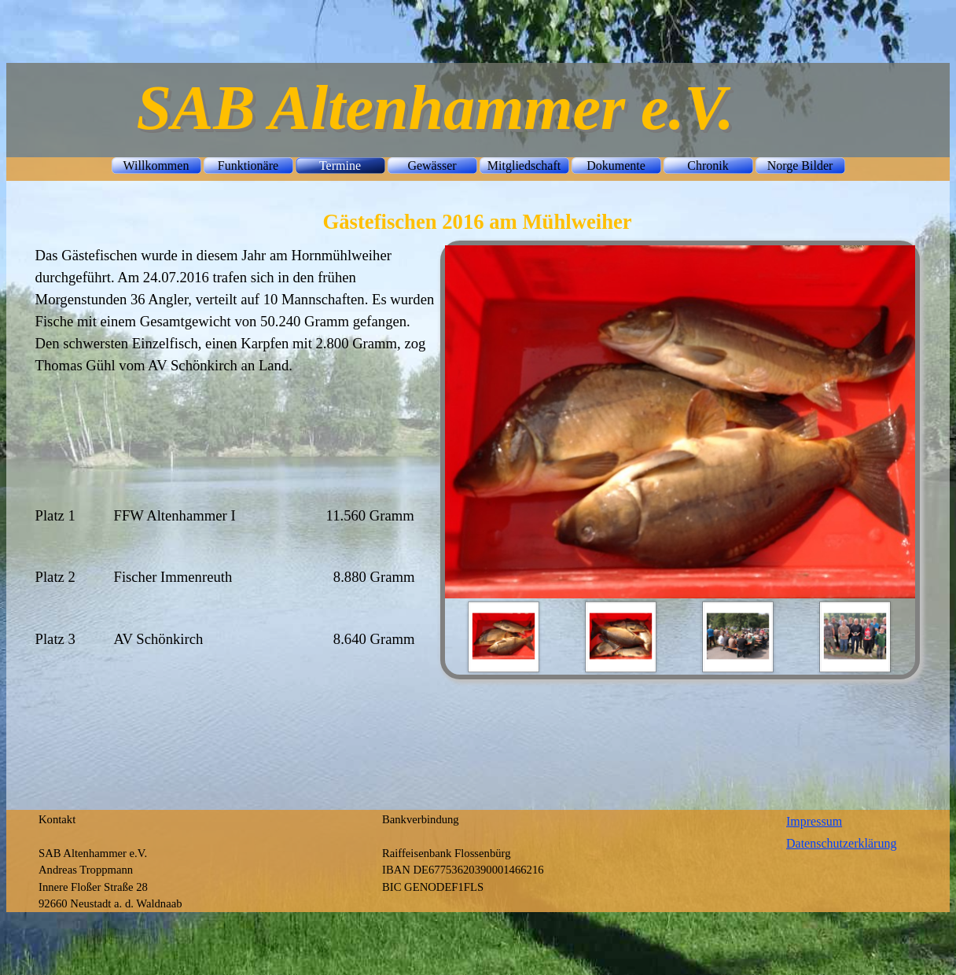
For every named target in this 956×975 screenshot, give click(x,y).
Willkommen (156, 165)
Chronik (707, 165)
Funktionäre (248, 165)
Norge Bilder (800, 165)
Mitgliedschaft (524, 165)
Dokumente (615, 165)
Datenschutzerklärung (841, 843)
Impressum (814, 821)
